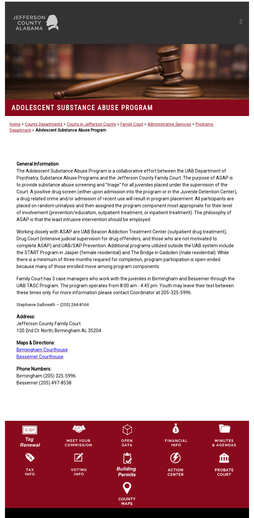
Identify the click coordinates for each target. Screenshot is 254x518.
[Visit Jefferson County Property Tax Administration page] (29, 464)
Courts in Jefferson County (91, 124)
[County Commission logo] (78, 435)
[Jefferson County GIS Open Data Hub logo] (127, 435)
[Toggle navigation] (178, 23)
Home (15, 124)
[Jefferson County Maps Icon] (127, 493)
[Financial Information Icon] (175, 435)
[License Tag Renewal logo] (29, 433)
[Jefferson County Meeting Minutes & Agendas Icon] (224, 435)
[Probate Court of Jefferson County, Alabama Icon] (224, 464)
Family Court (131, 124)
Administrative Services (169, 124)
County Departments (44, 124)
